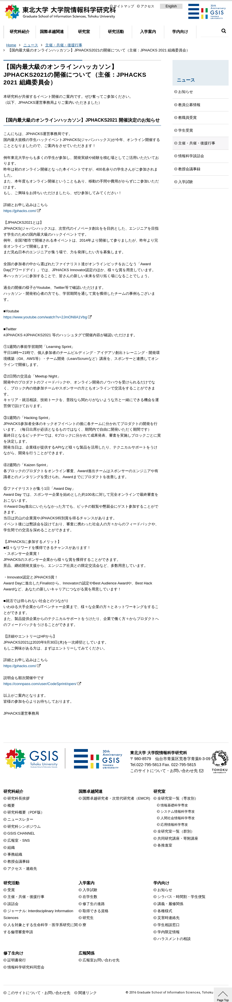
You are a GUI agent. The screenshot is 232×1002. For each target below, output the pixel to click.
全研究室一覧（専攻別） (177, 798)
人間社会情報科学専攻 (178, 818)
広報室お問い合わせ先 (101, 960)
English (171, 6)
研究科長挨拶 (18, 798)
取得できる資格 (95, 911)
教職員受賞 (187, 117)
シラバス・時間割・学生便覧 (181, 897)
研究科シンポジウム (24, 826)
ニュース (30, 45)
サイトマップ (124, 6)
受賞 (11, 890)
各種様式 (164, 911)
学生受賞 (185, 130)
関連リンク (87, 993)
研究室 (84, 31)
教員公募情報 (189, 105)
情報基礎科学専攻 (174, 805)
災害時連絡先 (168, 918)
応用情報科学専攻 (174, 825)
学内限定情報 (168, 932)
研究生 (88, 918)
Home (11, 45)
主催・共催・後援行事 (63, 45)
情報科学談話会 (191, 156)
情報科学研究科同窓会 (25, 967)
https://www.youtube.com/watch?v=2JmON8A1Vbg (45, 317)
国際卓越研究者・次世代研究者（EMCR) (116, 798)
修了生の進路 (94, 904)
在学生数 (90, 897)
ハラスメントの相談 (174, 939)
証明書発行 (16, 960)
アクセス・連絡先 (22, 868)
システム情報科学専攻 (178, 812)
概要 (11, 805)
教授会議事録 (189, 169)
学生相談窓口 (168, 925)
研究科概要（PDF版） (25, 812)
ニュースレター (20, 819)
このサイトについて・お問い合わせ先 (164, 770)
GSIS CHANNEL (21, 833)
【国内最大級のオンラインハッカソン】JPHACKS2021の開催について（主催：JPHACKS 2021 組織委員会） (99, 50)
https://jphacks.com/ (19, 211)
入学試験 (185, 182)
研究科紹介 (20, 31)
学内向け (180, 31)
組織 (11, 847)
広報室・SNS (18, 840)
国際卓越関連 (52, 31)
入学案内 (148, 31)
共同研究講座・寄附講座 (177, 838)
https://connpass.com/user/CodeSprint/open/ (40, 684)
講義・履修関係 (170, 904)
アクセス (147, 6)
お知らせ (185, 92)
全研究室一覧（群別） (175, 831)
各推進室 (164, 845)
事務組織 (14, 854)
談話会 (13, 904)
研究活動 (116, 31)
